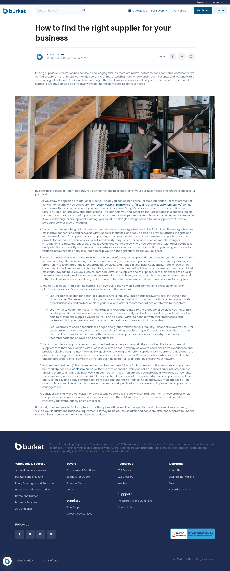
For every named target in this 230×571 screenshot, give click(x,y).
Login (220, 10)
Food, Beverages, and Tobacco (34, 483)
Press (172, 483)
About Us (218, 2)
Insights (122, 483)
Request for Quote (78, 477)
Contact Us (125, 507)
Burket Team (55, 54)
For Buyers (158, 10)
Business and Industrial (29, 477)
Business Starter (76, 483)
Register (202, 10)
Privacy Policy (24, 560)
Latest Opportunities (79, 513)
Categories (137, 10)
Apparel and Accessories (30, 470)
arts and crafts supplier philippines (158, 204)
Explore (200, 2)
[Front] (29, 446)
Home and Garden (26, 496)
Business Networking (181, 477)
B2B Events (124, 470)
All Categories (24, 509)
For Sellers (180, 10)
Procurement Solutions (80, 470)
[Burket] (14, 11)
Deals (69, 489)
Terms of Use (49, 560)
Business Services (26, 502)
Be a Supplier (74, 507)
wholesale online (82, 369)
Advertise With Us (180, 489)
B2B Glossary (125, 477)
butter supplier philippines (113, 204)
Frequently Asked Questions (135, 501)
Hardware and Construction (32, 489)
